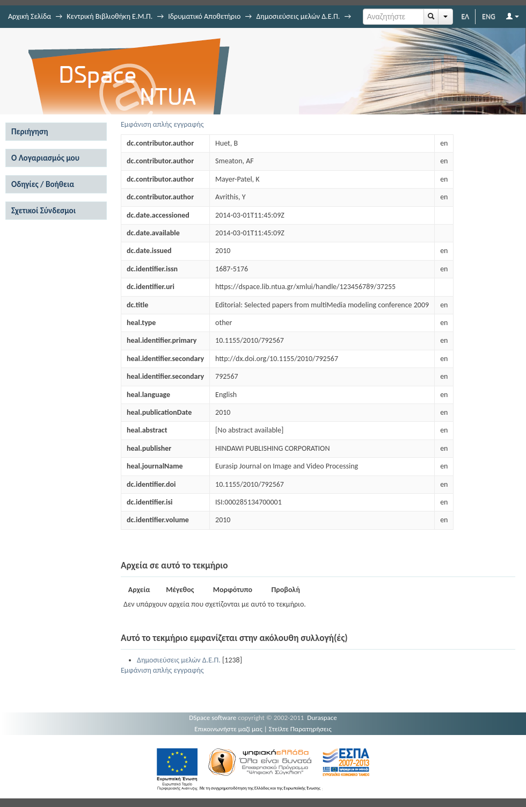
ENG (488, 16)
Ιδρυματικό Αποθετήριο (204, 16)
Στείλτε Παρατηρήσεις (300, 729)
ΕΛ (465, 16)
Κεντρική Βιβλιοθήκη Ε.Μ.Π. (109, 16)
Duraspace (322, 718)
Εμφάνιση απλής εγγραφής (162, 124)
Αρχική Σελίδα (29, 16)
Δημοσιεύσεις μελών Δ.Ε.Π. (298, 16)
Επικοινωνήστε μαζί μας (228, 729)
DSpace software (212, 718)
